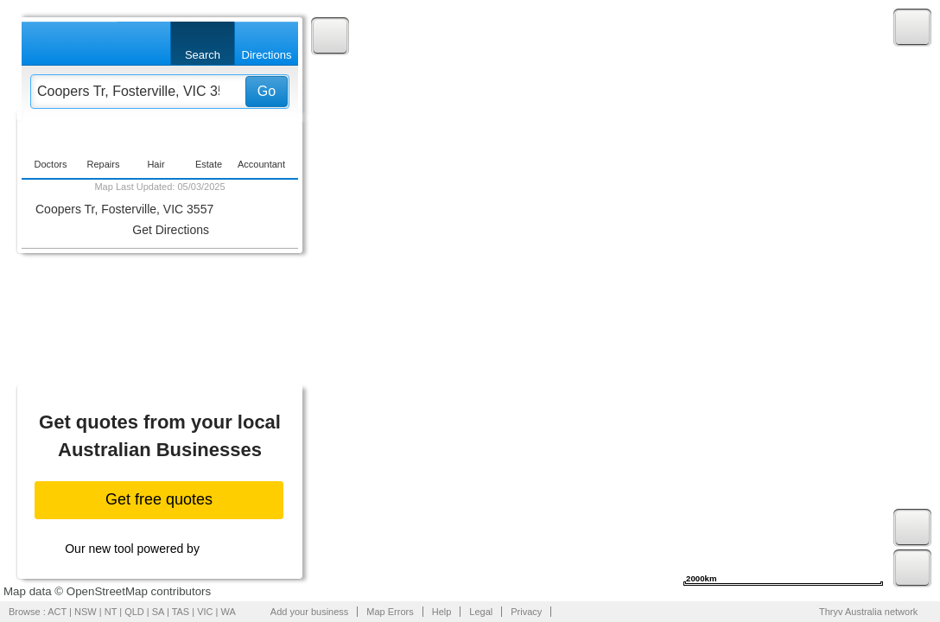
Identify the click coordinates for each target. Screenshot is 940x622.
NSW (85, 611)
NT (111, 611)
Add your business (309, 611)
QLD (134, 611)
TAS (181, 611)
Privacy (526, 611)
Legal (480, 611)
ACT (57, 611)
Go (266, 91)
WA (228, 611)
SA (158, 611)
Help (442, 611)
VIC (205, 611)
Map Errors (389, 611)
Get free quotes (159, 499)
